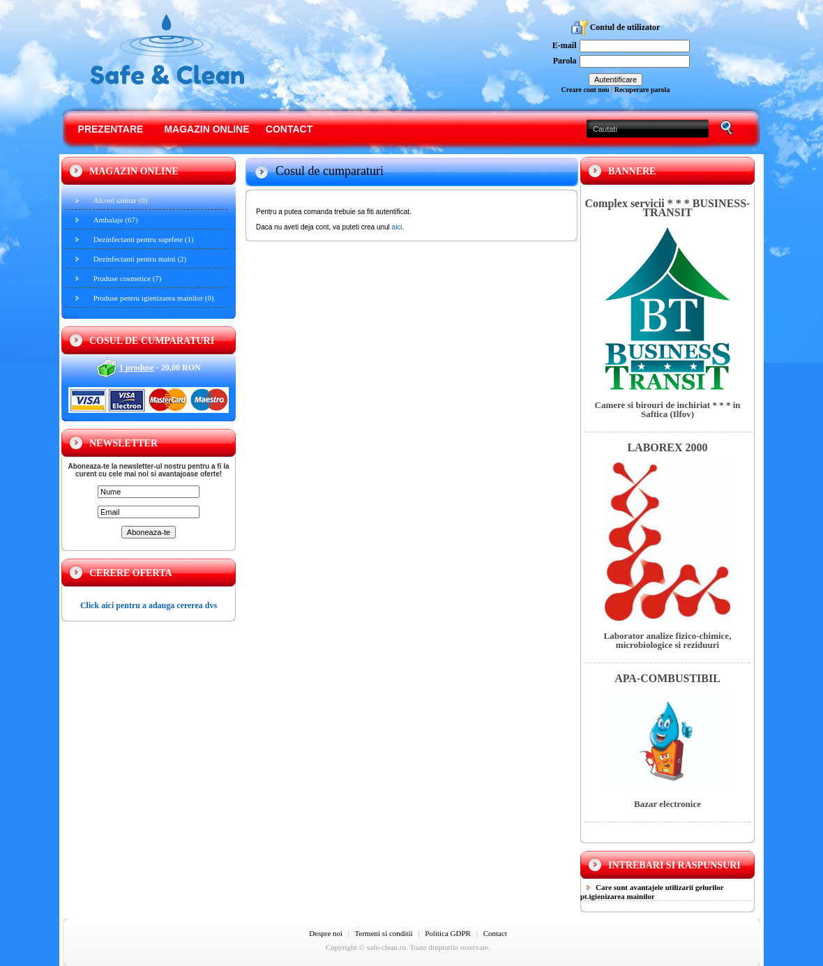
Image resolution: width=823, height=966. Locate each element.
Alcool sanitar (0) (120, 200)
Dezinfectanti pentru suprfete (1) (143, 239)
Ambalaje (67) (115, 220)
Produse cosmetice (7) (127, 278)
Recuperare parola (642, 89)
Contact (289, 129)
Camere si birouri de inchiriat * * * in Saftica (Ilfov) (668, 409)
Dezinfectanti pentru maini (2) (139, 259)
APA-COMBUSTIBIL (667, 678)
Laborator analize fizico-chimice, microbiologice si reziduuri (668, 640)
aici (397, 227)
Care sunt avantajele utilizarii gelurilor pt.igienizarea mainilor (652, 891)
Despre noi (325, 933)
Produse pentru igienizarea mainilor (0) (153, 298)
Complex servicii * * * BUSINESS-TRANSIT (667, 208)
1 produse (136, 367)
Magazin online (206, 129)
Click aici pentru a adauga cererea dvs (148, 605)
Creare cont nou (585, 89)
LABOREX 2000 (667, 447)
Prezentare (111, 129)
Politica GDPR (448, 933)
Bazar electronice (667, 803)
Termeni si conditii (384, 933)
